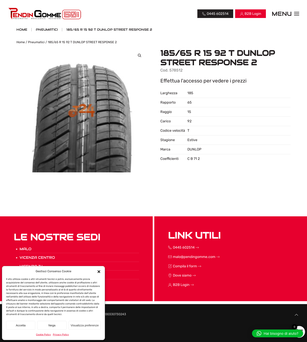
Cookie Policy (43, 334)
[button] (99, 271)
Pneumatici (36, 42)
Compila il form (174, 266)
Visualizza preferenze (85, 325)
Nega (51, 325)
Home (20, 42)
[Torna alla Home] (45, 13)
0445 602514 (173, 247)
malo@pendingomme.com (184, 257)
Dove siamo (172, 275)
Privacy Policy (61, 334)
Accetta (21, 325)
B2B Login (171, 285)
